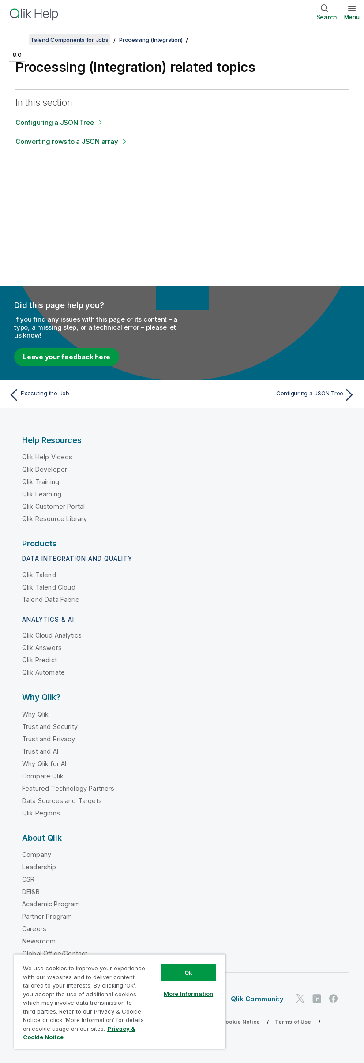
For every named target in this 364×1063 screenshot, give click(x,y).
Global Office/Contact (54, 953)
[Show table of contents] (17, 39)
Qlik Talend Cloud (48, 587)
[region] (119, 1001)
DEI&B (31, 891)
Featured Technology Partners (68, 788)
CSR (28, 879)
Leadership (39, 867)
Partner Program (47, 916)
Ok (188, 972)
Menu (352, 16)
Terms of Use (293, 1021)
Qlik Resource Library (54, 518)
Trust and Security (50, 726)
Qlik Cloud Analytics (52, 635)
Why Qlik (35, 714)
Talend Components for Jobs (69, 39)
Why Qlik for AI (44, 763)
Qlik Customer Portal (53, 506)
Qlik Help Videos (47, 457)
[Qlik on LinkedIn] (316, 998)
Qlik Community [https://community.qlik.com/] (257, 999)
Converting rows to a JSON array (66, 141)
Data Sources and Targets (62, 800)
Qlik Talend (39, 574)
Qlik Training (40, 481)
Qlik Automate (43, 672)
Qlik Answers (42, 647)
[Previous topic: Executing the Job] (93, 395)
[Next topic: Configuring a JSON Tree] (271, 395)
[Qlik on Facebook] (333, 998)
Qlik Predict (39, 660)
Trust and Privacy (48, 739)
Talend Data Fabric (50, 599)
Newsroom (39, 941)
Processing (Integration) (151, 39)
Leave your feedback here (66, 357)
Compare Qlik (43, 776)
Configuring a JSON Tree (54, 122)
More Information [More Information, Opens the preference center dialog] (188, 993)
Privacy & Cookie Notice (227, 1021)
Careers (34, 928)
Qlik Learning (41, 494)
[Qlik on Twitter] (300, 998)
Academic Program (51, 904)
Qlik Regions (41, 813)
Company (36, 854)
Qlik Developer (44, 469)
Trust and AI (40, 751)
